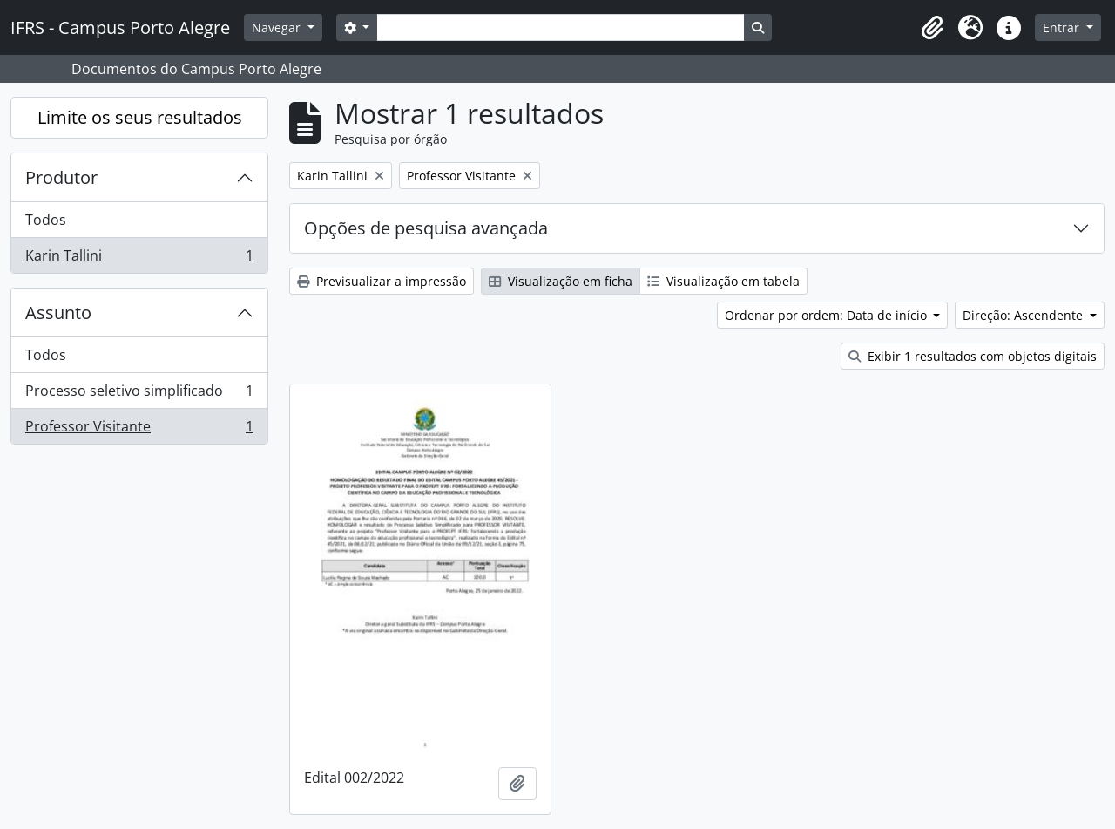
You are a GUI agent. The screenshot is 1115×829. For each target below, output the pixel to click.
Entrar (1063, 27)
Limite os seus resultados (139, 117)
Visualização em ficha (560, 281)
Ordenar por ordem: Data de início (827, 315)
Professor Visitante (138, 430)
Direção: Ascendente (1024, 315)
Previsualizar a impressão (381, 281)
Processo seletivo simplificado (138, 394)
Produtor (61, 177)
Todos (45, 219)
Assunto (58, 312)
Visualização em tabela (723, 281)
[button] (932, 28)
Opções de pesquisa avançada (426, 228)
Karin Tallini (138, 259)
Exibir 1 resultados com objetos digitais (972, 356)
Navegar (278, 27)
